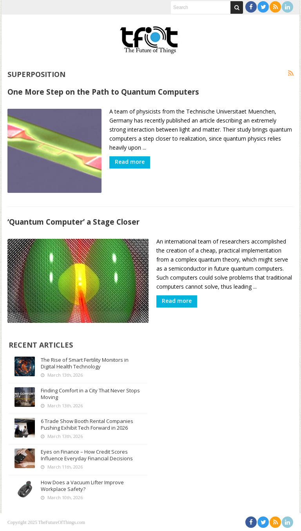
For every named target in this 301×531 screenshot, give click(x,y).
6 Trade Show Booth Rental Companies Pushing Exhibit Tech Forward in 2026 (87, 424)
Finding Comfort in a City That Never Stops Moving (90, 393)
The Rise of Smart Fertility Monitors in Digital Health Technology (85, 363)
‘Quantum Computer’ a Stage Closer (73, 222)
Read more (130, 161)
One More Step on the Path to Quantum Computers (103, 92)
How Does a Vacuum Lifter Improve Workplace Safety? (82, 485)
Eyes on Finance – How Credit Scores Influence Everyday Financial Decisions (87, 454)
